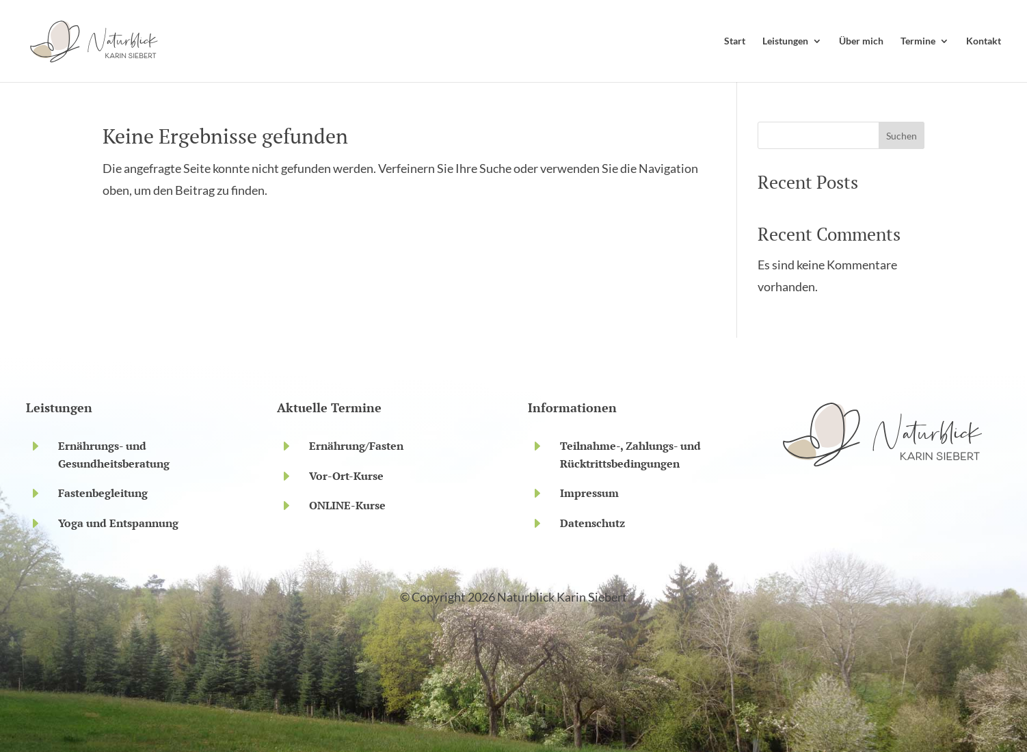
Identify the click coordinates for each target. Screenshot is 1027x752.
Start (734, 41)
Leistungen (785, 41)
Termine (918, 41)
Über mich (861, 41)
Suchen (901, 136)
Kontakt (983, 41)
